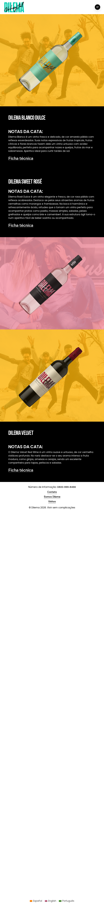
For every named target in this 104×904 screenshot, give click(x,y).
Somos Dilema (52, 496)
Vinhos (52, 501)
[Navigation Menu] (97, 7)
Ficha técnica (20, 158)
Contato (52, 492)
